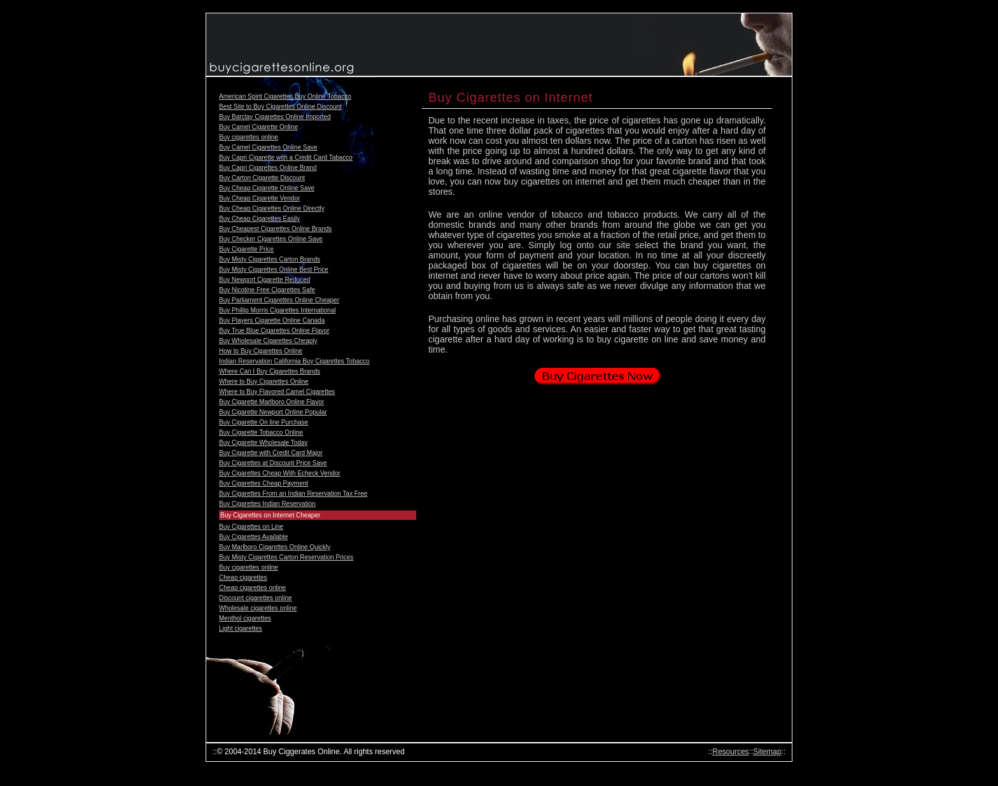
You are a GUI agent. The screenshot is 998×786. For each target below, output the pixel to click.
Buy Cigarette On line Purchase (263, 422)
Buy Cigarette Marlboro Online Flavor (271, 401)
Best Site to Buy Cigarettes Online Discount (280, 106)
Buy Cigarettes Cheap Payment (263, 483)
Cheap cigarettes (243, 577)
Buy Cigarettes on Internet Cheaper (270, 515)
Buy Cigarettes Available (253, 536)
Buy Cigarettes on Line (251, 526)
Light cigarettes (240, 628)
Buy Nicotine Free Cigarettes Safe (267, 289)
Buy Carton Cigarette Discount (262, 177)
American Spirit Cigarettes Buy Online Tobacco (285, 96)
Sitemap (767, 751)
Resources (730, 751)
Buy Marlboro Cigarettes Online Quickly (274, 547)
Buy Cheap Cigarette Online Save (266, 188)
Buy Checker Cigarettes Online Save (271, 238)
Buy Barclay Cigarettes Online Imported (275, 116)
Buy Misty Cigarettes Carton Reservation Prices (286, 557)
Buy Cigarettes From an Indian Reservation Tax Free (293, 493)
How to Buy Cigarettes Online (260, 350)
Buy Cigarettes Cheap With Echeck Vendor (280, 473)
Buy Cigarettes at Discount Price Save (273, 463)
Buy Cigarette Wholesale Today (263, 442)
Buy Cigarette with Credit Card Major (271, 452)
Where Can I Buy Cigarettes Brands (269, 371)
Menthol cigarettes (245, 618)
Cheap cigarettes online (252, 587)
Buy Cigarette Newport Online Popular (273, 412)
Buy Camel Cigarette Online (258, 126)
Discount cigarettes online (255, 597)
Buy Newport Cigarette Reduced (264, 279)
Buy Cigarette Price (246, 249)
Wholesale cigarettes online (258, 608)
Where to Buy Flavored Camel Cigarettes (277, 391)
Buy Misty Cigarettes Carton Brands (269, 259)
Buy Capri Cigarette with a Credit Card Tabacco (286, 157)
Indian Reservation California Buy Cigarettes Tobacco (294, 361)
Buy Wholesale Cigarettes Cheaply (268, 340)
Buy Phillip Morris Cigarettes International (277, 310)
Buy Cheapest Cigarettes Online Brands (275, 228)
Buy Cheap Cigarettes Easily (259, 218)
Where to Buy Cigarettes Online (264, 381)
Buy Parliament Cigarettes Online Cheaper (279, 300)
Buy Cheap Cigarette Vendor (259, 198)
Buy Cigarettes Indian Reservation (267, 503)
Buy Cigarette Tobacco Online (261, 432)
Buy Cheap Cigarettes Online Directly (272, 208)
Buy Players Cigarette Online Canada (272, 320)
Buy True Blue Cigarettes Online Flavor (274, 330)
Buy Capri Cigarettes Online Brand (267, 167)
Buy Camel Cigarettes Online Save (268, 147)
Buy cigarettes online (248, 137)
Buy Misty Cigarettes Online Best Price (273, 269)
